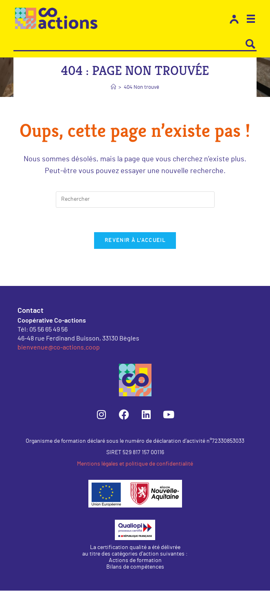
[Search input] (129, 44)
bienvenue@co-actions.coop (59, 347)
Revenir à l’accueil (135, 241)
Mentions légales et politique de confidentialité (135, 464)
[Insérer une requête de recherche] (135, 199)
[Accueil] (113, 87)
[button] (250, 20)
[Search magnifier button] (250, 44)
